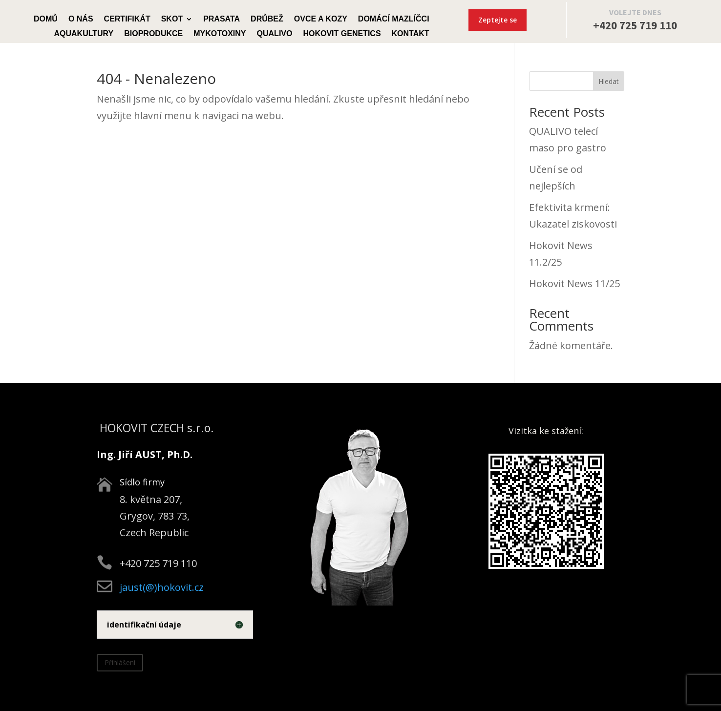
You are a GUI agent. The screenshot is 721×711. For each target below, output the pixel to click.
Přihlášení (120, 662)
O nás (80, 19)
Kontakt (410, 34)
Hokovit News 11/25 (574, 283)
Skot (172, 19)
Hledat (608, 81)
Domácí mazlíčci (393, 19)
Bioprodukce (153, 34)
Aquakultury (83, 34)
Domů (46, 19)
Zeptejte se (497, 19)
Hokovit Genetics (342, 34)
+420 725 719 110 (635, 25)
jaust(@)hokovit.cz (162, 587)
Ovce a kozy (320, 19)
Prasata (221, 19)
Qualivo (275, 34)
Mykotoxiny (219, 34)
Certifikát (127, 19)
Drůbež (267, 19)
